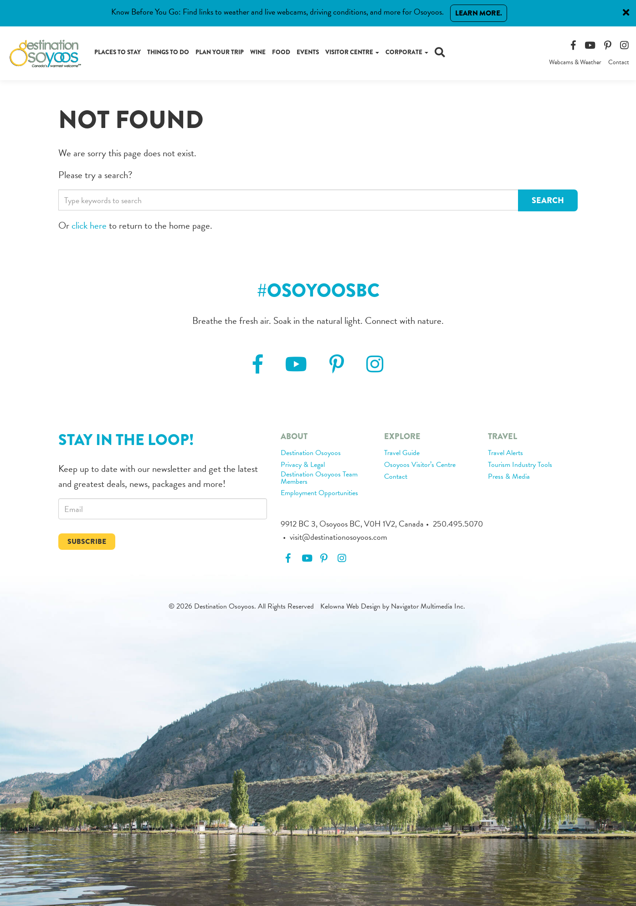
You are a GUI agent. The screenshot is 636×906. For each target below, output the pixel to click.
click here (89, 225)
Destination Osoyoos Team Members (319, 478)
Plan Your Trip (219, 52)
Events (308, 52)
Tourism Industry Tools (520, 465)
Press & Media (509, 477)
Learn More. (478, 13)
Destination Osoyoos (311, 453)
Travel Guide (402, 453)
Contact (618, 62)
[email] (162, 508)
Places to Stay (117, 52)
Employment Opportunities (319, 493)
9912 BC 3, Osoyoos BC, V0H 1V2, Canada (352, 523)
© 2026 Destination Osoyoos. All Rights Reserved (241, 606)
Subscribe (86, 541)
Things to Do (168, 52)
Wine (258, 52)
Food (281, 52)
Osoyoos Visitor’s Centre (420, 465)
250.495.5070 (458, 523)
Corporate (406, 52)
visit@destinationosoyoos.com (338, 537)
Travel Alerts (505, 453)
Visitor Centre (352, 52)
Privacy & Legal (303, 465)
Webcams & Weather (575, 62)
